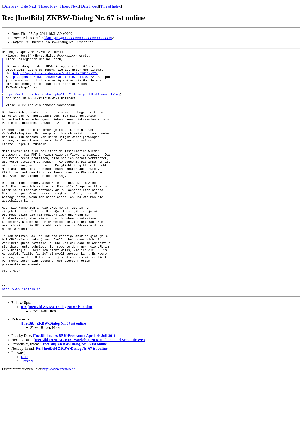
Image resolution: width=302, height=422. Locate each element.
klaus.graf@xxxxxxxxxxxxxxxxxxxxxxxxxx (78, 38)
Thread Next (69, 6)
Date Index (89, 6)
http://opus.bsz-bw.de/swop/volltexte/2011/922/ (55, 78)
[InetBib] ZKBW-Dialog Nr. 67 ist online (53, 372)
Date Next (28, 6)
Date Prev (10, 6)
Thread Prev (47, 6)
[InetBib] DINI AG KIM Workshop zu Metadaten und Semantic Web (89, 389)
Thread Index (110, 6)
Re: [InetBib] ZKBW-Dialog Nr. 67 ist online (56, 356)
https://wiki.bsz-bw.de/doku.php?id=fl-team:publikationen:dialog (62, 103)
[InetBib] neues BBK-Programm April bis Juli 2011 (74, 384)
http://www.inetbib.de (21, 337)
